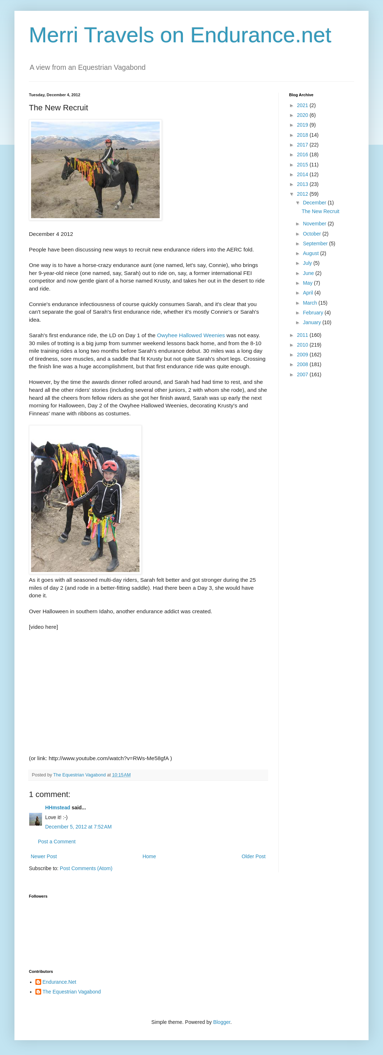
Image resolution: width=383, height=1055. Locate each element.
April (308, 293)
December (315, 203)
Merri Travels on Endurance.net (180, 35)
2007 (303, 374)
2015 (303, 165)
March (310, 303)
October (312, 234)
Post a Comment (57, 841)
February (313, 312)
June (309, 273)
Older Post (254, 856)
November (315, 223)
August (311, 253)
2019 (303, 125)
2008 (303, 364)
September (316, 243)
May (308, 283)
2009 (303, 354)
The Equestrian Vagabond (72, 992)
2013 (303, 184)
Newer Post (44, 856)
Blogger (221, 1022)
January (312, 322)
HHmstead (57, 807)
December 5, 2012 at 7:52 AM (78, 827)
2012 (303, 194)
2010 (303, 345)
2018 (303, 135)
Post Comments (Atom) (86, 868)
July (308, 263)
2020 (303, 115)
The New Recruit (320, 211)
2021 (303, 105)
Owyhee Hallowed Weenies (191, 335)
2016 (303, 154)
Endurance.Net (59, 982)
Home (149, 856)
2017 (303, 145)
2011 (303, 335)
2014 (303, 174)
